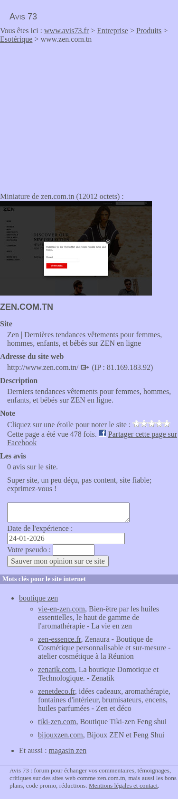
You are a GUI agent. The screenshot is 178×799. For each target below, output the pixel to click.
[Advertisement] (79, 114)
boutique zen (38, 598)
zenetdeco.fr (56, 691)
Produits (148, 31)
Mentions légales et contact (123, 785)
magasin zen (68, 750)
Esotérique (16, 39)
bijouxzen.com (60, 735)
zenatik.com (56, 669)
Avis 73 (23, 16)
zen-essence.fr (59, 639)
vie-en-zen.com (61, 609)
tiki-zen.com (57, 722)
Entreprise (112, 31)
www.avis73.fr (66, 31)
